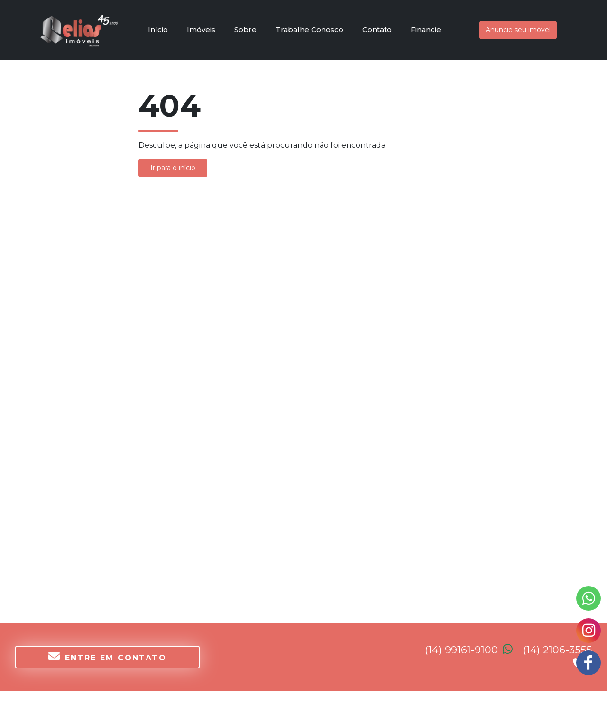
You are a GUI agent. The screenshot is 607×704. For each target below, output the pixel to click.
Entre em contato (107, 656)
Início (158, 29)
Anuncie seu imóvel (518, 30)
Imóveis (201, 29)
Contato (377, 29)
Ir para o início (172, 167)
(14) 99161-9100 (474, 650)
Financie (426, 29)
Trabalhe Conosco (309, 29)
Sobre (245, 29)
